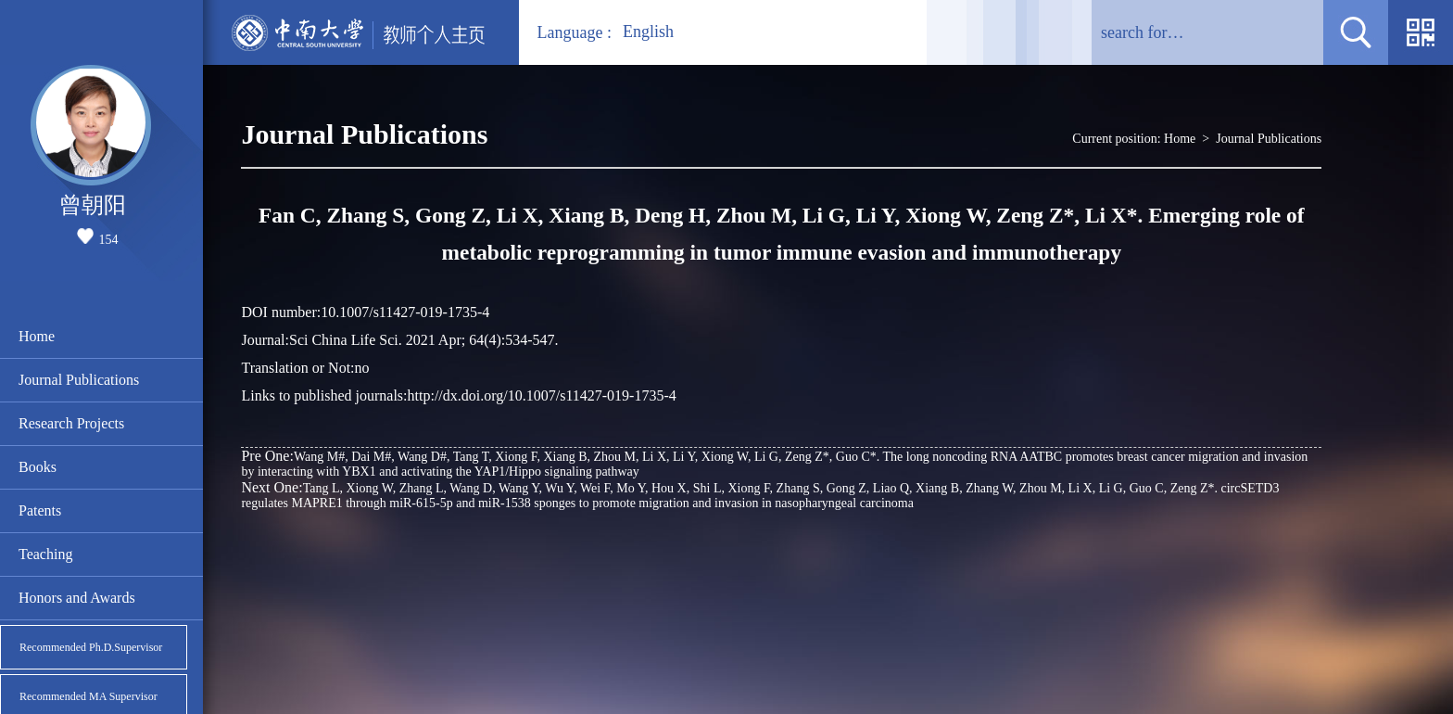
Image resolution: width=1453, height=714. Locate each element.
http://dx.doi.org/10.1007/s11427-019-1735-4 (542, 395)
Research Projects (71, 423)
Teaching (45, 554)
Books (38, 467)
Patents (40, 510)
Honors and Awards (77, 598)
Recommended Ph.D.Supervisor (90, 647)
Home (37, 336)
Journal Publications (79, 380)
